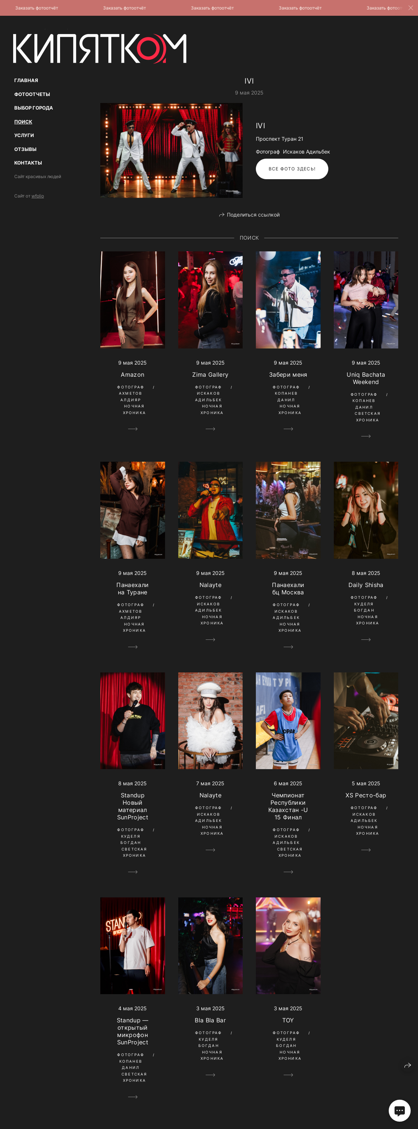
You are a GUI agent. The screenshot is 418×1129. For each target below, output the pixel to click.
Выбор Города (33, 108)
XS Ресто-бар (366, 795)
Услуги (24, 135)
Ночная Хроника (134, 409)
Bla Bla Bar (210, 1020)
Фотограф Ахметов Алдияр (130, 393)
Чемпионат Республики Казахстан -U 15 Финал (288, 806)
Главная (26, 80)
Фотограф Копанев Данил (286, 393)
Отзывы (25, 149)
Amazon (132, 374)
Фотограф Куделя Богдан (364, 603)
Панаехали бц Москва (288, 588)
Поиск (23, 122)
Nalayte (210, 585)
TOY (288, 1020)
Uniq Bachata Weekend (366, 378)
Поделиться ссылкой (253, 214)
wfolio (37, 196)
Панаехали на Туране (132, 588)
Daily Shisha (366, 585)
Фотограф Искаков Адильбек (208, 393)
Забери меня (288, 374)
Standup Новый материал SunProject (132, 806)
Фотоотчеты (32, 94)
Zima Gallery (210, 374)
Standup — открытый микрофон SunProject (133, 1031)
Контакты (28, 163)
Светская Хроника (368, 416)
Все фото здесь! (292, 168)
